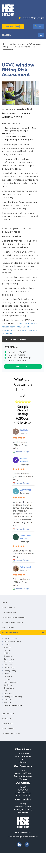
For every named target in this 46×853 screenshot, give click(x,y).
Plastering (7, 699)
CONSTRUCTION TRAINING (14, 618)
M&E (5, 691)
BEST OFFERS (8, 714)
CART (38, 26)
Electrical (7, 679)
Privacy (23, 804)
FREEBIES (7, 650)
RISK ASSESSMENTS (11, 639)
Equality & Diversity (23, 809)
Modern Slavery (23, 806)
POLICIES (7, 647)
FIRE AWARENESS (10, 613)
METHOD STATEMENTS (12, 642)
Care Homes (8, 662)
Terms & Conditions (23, 776)
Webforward (31, 837)
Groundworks (9, 688)
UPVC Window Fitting (13, 705)
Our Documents (23, 756)
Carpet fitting (9, 659)
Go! (41, 35)
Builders (7, 653)
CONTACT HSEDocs (11, 734)
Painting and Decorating (13, 697)
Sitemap (23, 762)
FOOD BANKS (8, 729)
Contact (23, 779)
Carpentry (8, 665)
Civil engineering (10, 671)
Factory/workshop (11, 682)
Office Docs (8, 694)
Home (23, 770)
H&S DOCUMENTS (10, 633)
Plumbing (7, 702)
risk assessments (11, 327)
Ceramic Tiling (9, 668)
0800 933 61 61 (33, 18)
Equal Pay (23, 812)
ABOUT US (7, 719)
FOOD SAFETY (8, 608)
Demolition (8, 676)
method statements (27, 323)
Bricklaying (8, 656)
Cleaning (7, 673)
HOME (4, 603)
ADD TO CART (23, 366)
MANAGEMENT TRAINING (13, 623)
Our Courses (23, 753)
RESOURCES (7, 724)
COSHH (7, 644)
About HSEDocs (23, 773)
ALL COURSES (8, 628)
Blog (23, 759)
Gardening (8, 685)
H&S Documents (16, 44)
